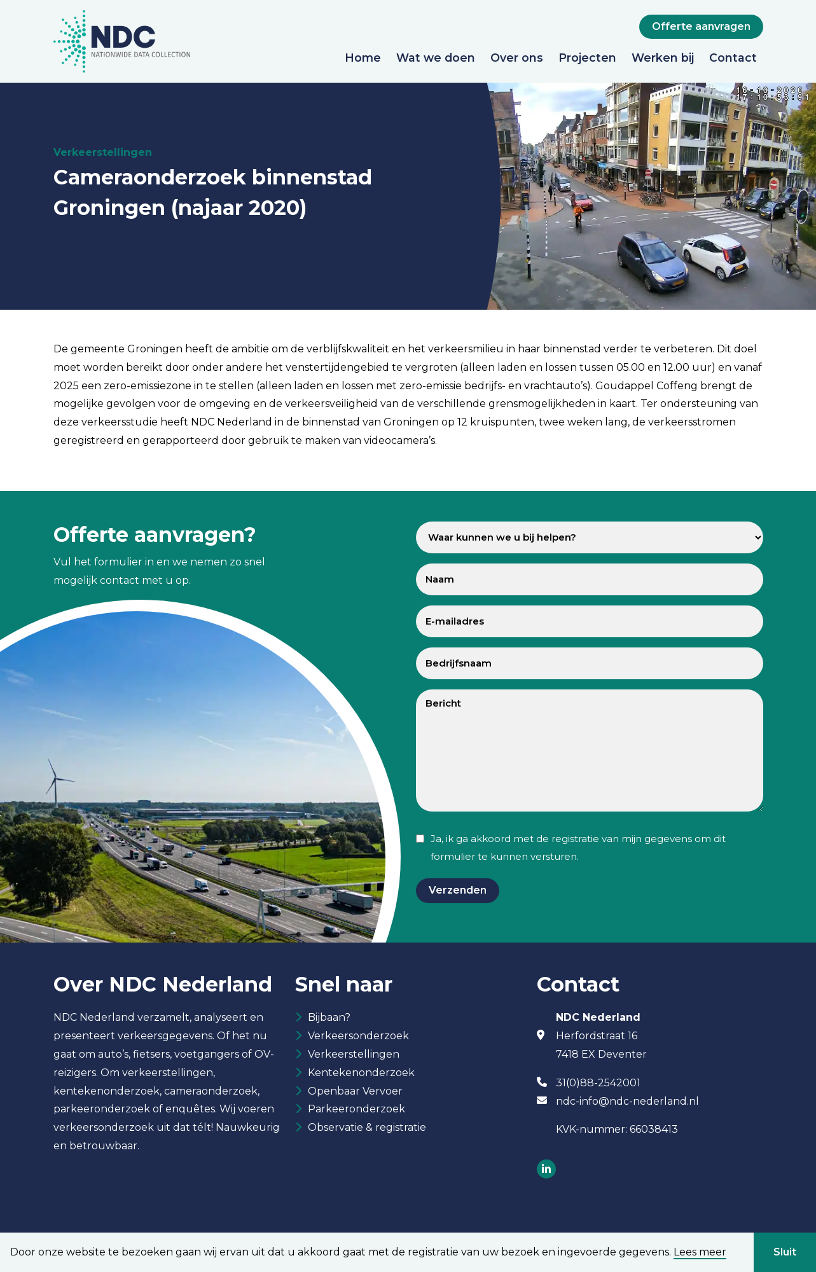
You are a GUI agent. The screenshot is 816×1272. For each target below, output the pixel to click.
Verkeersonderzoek (358, 1037)
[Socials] (546, 1170)
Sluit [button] (784, 1252)
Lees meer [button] (700, 1252)
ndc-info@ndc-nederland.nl (627, 1101)
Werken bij (663, 57)
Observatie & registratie (367, 1132)
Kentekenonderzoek (361, 1075)
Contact (733, 57)
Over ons (516, 57)
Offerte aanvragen (701, 26)
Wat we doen (435, 57)
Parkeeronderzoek (356, 1113)
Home (363, 57)
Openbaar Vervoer (355, 1094)
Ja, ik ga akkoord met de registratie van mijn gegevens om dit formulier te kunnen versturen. (578, 848)
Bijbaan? (329, 1018)
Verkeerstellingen (353, 1056)
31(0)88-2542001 (598, 1083)
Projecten (587, 57)
